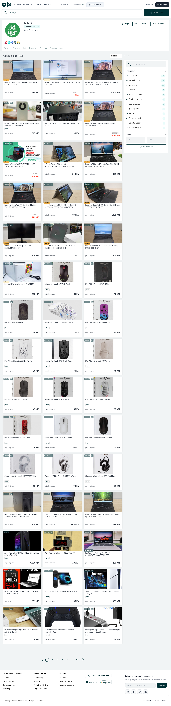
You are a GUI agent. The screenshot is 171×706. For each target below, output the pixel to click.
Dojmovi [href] (32, 48)
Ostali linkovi (77, 5)
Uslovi (156, 701)
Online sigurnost (8, 685)
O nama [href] (43, 48)
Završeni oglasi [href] (19, 48)
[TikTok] (139, 691)
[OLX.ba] (6, 4)
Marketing (48, 4)
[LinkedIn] (145, 691)
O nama (6, 678)
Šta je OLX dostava (40, 689)
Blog (56, 4)
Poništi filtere (146, 147)
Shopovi (37, 4)
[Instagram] (127, 691)
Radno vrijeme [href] (56, 48)
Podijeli (125, 24)
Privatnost (147, 701)
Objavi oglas (95, 5)
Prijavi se (162, 685)
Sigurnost (65, 4)
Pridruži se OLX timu (41, 685)
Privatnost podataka (67, 685)
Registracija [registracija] (162, 5)
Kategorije (27, 4)
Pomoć (164, 701)
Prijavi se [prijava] (149, 5)
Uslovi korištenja (8, 681)
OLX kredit (63, 678)
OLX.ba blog (38, 678)
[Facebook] (133, 691)
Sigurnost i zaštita (66, 681)
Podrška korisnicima (98, 675)
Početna (17, 4)
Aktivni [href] (6, 48)
